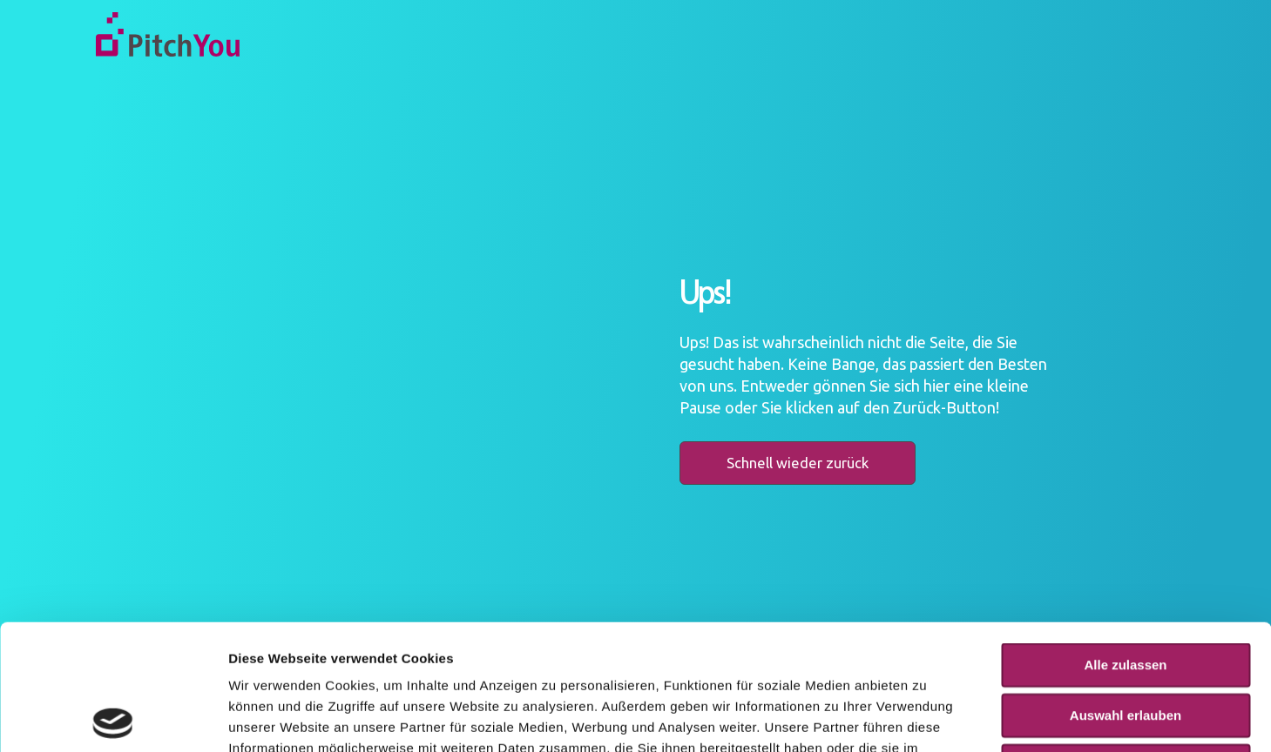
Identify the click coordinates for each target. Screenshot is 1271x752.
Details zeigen (926, 717)
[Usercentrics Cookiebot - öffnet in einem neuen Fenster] (113, 718)
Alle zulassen (1125, 539)
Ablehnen (1125, 640)
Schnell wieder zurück (798, 463)
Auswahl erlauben (1125, 589)
